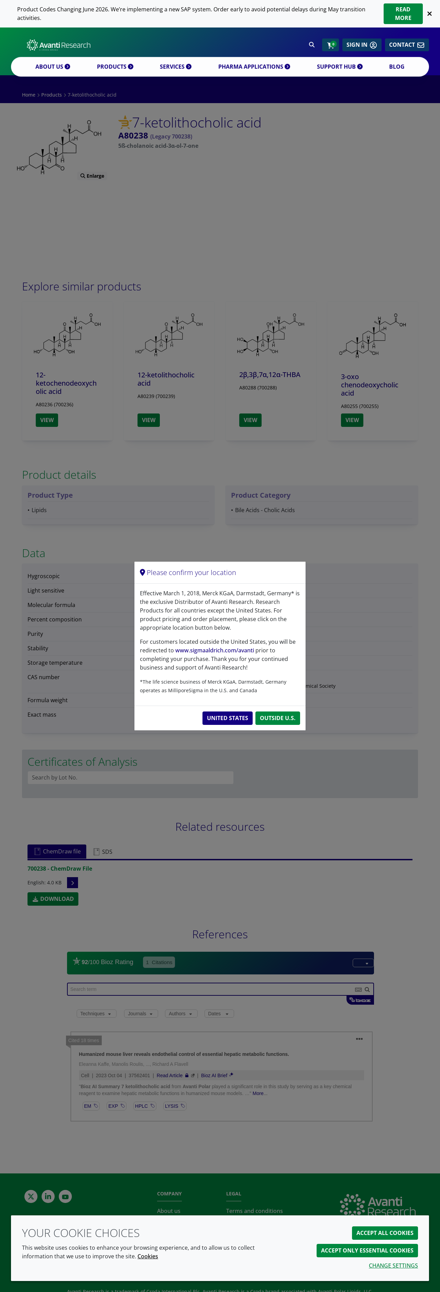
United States (227, 718)
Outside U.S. (278, 718)
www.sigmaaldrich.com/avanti (214, 650)
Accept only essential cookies (367, 1250)
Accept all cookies (385, 1233)
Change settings (393, 1265)
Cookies (148, 1256)
